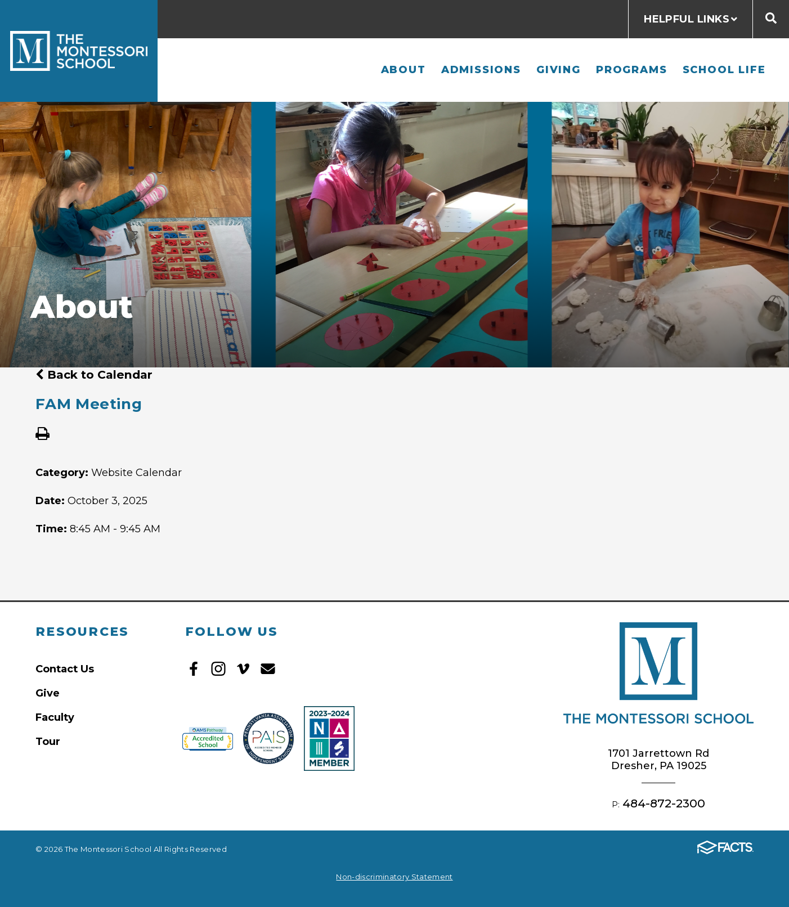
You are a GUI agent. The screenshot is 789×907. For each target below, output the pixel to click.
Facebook (193, 669)
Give (47, 692)
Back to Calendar (94, 374)
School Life (724, 69)
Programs (631, 69)
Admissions (481, 69)
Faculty (54, 717)
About (403, 69)
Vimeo (243, 669)
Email (267, 669)
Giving (558, 69)
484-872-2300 (663, 803)
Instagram (218, 669)
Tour (47, 741)
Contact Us (64, 668)
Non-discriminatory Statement (394, 876)
